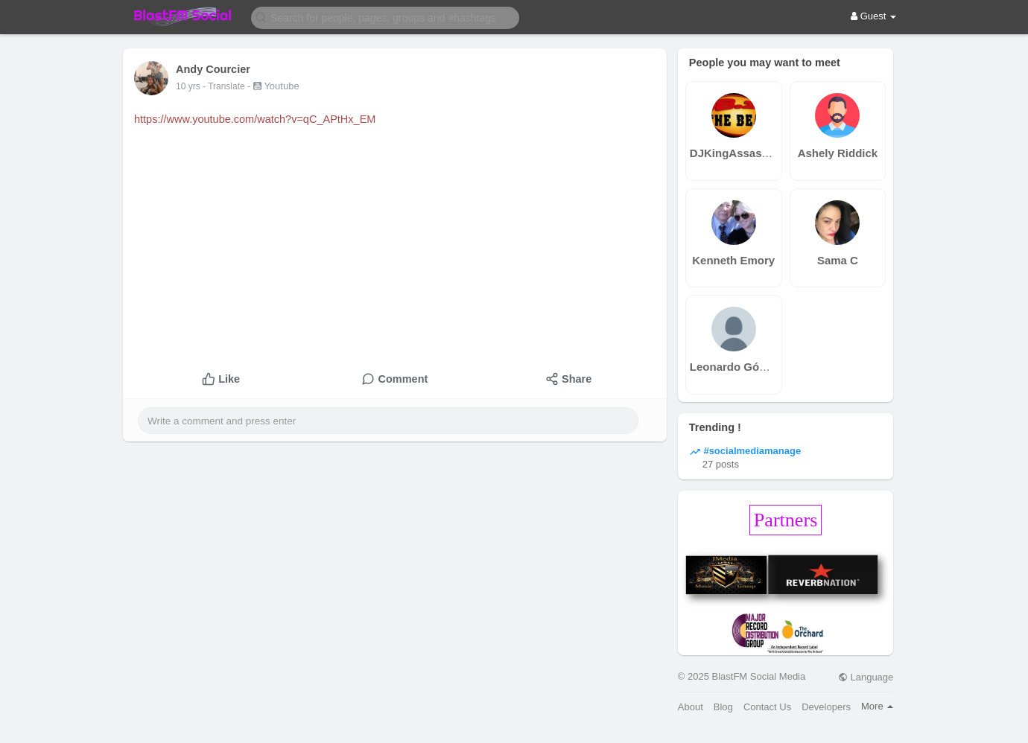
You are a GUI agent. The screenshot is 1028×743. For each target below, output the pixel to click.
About (690, 707)
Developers (826, 707)
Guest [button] (873, 16)
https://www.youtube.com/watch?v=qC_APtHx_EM (254, 119)
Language (865, 677)
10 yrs (188, 86)
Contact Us (767, 707)
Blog (723, 707)
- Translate (225, 86)
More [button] (877, 706)
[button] (385, 16)
